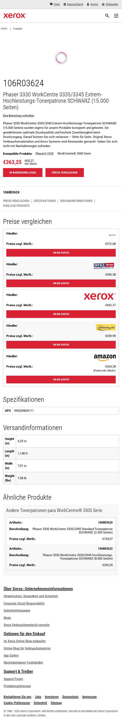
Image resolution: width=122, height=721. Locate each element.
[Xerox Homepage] (15, 15)
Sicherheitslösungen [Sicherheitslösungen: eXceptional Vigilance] (17, 610)
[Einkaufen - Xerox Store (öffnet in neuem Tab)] (110, 4)
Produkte (17, 28)
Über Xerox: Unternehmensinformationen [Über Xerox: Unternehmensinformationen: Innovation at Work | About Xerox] (38, 588)
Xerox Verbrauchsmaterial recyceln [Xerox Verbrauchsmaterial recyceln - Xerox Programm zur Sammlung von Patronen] (27, 625)
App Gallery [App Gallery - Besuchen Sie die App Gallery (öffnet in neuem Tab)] (11, 655)
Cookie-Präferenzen (17, 703)
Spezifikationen (45, 201)
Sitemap (56, 703)
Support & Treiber (18, 671)
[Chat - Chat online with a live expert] (55, 4)
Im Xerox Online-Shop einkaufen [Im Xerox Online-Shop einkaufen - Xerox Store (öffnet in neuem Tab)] (25, 641)
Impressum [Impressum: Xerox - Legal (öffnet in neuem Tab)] (89, 697)
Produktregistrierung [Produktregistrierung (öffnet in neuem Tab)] (17, 686)
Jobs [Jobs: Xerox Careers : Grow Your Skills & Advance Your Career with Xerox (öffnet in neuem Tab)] (38, 697)
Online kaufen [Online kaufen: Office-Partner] (61, 283)
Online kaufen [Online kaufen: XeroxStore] (61, 314)
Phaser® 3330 (45, 153)
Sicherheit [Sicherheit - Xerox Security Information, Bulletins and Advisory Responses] (40, 703)
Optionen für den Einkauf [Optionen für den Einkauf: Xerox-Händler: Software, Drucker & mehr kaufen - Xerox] (24, 633)
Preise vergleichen (16, 201)
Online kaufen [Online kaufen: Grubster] (61, 252)
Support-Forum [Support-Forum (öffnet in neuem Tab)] (13, 679)
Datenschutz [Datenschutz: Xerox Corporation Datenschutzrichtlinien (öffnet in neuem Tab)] (70, 697)
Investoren (52, 697)
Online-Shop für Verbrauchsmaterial (27, 648)
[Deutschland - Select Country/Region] (73, 4)
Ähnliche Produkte (16, 206)
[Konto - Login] (92, 4)
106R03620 (105, 522)
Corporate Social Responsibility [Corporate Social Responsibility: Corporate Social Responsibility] (24, 603)
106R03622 (105, 548)
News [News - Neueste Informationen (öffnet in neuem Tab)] (7, 618)
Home (4, 28)
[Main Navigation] (116, 15)
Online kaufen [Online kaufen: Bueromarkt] (61, 344)
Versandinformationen (76, 201)
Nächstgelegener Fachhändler (23, 662)
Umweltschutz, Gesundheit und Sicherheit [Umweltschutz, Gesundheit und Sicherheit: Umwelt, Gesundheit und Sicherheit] (31, 596)
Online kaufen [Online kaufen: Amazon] (61, 379)
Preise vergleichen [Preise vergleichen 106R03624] (65, 172)
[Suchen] (107, 15)
